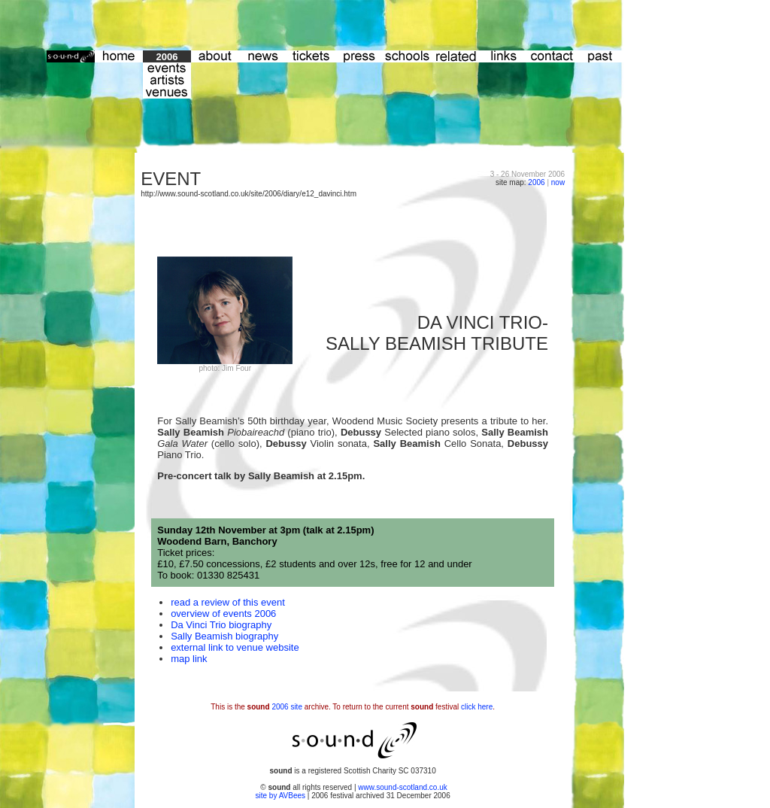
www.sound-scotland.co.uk (402, 787)
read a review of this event (228, 602)
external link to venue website (235, 647)
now (558, 182)
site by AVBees (282, 795)
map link (189, 658)
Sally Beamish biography (224, 636)
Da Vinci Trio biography (221, 624)
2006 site (286, 707)
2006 (536, 182)
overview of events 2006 (223, 613)
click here (477, 707)
